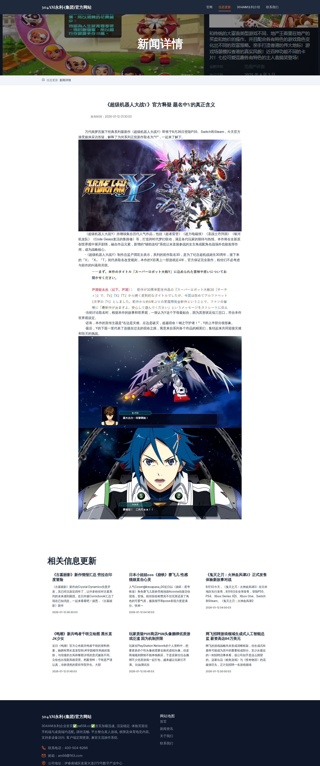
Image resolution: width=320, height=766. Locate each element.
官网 (209, 7)
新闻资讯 (166, 729)
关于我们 (166, 736)
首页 (163, 721)
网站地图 (167, 716)
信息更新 (225, 7)
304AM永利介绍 (248, 7)
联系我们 (272, 7)
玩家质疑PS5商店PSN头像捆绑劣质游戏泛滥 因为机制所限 (159, 636)
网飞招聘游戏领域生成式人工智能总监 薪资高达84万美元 (235, 636)
